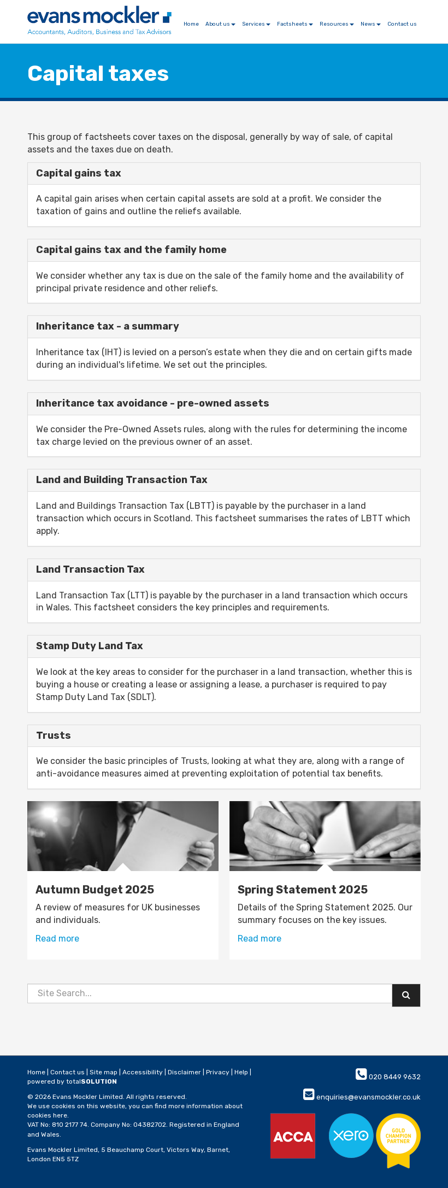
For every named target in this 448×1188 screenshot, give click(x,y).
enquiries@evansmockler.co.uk (362, 1097)
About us (220, 24)
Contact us (402, 24)
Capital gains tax (78, 173)
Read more (57, 938)
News (371, 24)
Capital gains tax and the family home (131, 250)
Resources (337, 24)
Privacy (217, 1072)
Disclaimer (184, 1072)
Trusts (53, 736)
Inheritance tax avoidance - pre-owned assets (152, 403)
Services (256, 24)
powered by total (72, 1081)
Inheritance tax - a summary (107, 326)
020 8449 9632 (388, 1077)
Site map (103, 1072)
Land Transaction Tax (90, 569)
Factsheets (295, 24)
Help (241, 1072)
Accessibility (142, 1072)
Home (191, 24)
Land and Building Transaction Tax (122, 480)
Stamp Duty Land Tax (89, 646)
